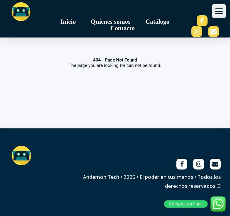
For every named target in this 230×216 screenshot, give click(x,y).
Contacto (122, 28)
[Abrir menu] (219, 11)
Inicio (68, 21)
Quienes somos (110, 21)
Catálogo (158, 21)
